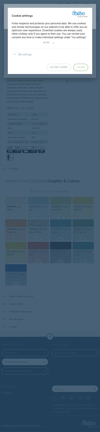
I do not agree (59, 67)
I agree (80, 67)
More (49, 43)
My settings (22, 54)
